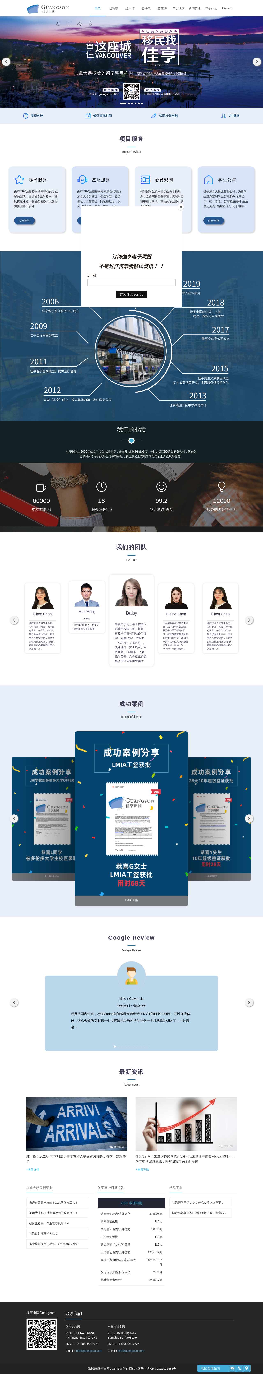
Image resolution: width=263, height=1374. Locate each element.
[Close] (181, 207)
